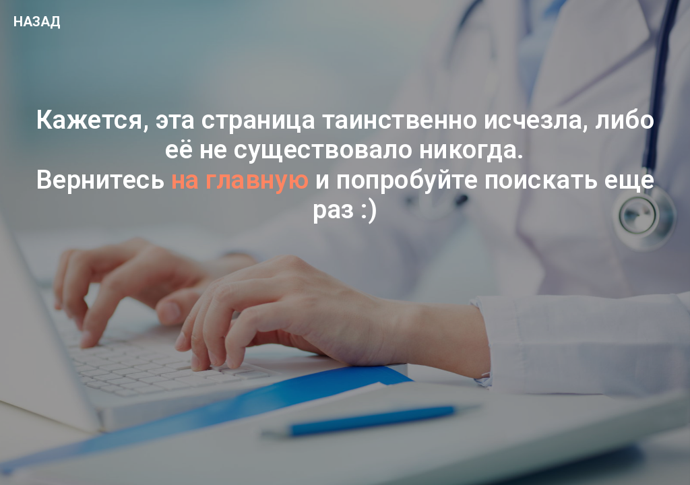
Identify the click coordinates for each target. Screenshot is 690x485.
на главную (240, 180)
